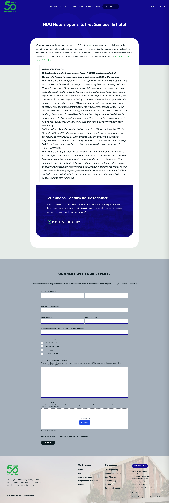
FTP (152, 6)
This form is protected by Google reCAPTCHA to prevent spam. (67, 436)
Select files (84, 422)
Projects (72, 6)
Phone (91, 317)
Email (47, 317)
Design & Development (139, 497)
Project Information (54, 360)
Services (53, 6)
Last (87, 300)
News (98, 6)
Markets (62, 6)
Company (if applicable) (51, 306)
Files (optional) (48, 402)
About (81, 6)
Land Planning (51, 342)
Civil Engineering (52, 346)
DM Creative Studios (155, 497)
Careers (89, 6)
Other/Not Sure (51, 354)
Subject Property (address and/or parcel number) (62, 328)
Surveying (49, 350)
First (43, 300)
